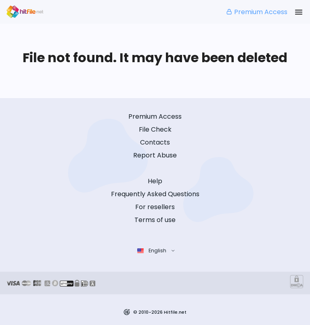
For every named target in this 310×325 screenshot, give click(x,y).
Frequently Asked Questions (155, 194)
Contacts (155, 142)
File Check (155, 129)
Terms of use (155, 219)
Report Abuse (155, 155)
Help (155, 181)
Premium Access (256, 12)
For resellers (155, 207)
